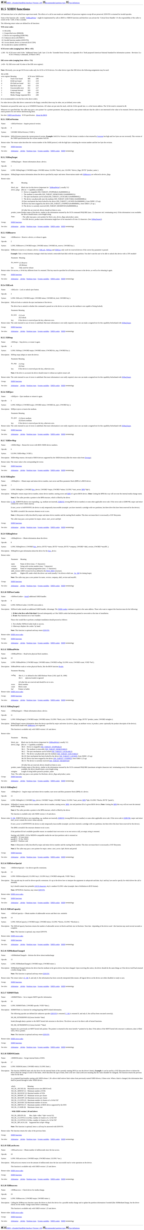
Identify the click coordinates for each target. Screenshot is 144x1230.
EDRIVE (61, 502)
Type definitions (73, 3)
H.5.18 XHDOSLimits (10, 1053)
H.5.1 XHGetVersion (9, 119)
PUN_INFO (50, 571)
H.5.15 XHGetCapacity (11, 909)
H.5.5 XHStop (7, 337)
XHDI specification (14, 115)
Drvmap (87, 458)
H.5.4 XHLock (7, 285)
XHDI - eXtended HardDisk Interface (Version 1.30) (23, 3)
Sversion (100, 136)
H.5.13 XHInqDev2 (9, 787)
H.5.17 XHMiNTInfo (10, 993)
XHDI (63, 151)
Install (27, 596)
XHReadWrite (31, 18)
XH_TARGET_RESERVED (59, 761)
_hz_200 (76, 573)
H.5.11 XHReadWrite (10, 649)
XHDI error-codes (17, 634)
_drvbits (22, 151)
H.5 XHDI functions (15, 9)
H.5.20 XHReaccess (9, 1185)
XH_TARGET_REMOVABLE (56, 749)
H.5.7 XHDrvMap (8, 440)
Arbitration (14, 151)
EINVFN (46, 630)
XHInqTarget (126, 323)
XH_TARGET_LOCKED (68, 756)
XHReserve (87, 174)
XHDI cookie (55, 151)
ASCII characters (40, 886)
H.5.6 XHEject (7, 392)
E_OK (13, 502)
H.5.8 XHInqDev (8, 477)
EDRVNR (127, 818)
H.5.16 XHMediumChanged (13, 951)
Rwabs (61, 666)
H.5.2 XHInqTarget (9, 157)
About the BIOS (41, 115)
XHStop (49, 250)
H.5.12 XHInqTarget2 (10, 706)
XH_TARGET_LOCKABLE (62, 751)
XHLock (42, 250)
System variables (43, 151)
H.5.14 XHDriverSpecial (11, 863)
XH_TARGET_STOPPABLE (51, 747)
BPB (83, 489)
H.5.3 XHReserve (8, 233)
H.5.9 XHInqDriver (9, 534)
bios (33, 489)
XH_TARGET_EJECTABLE (67, 754)
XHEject (58, 250)
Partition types (31, 151)
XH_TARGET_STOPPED (63, 758)
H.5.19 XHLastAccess (10, 1145)
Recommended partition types (54, 3)
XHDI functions (16, 147)
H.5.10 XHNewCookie (10, 592)
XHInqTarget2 (96, 219)
